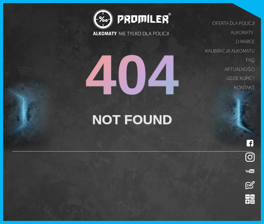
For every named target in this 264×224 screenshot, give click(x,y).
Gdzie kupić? (240, 78)
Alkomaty (242, 32)
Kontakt (244, 87)
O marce (245, 41)
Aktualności (239, 69)
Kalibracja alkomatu (230, 50)
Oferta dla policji (233, 23)
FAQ (250, 59)
